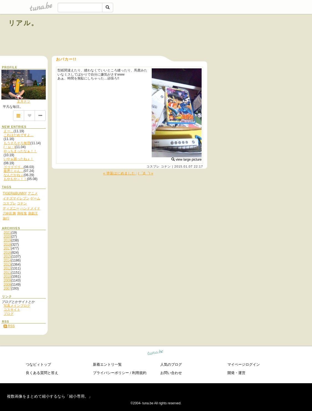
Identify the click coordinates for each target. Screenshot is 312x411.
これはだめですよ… (19, 135)
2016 (7, 253)
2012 (7, 268)
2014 (7, 260)
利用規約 (139, 373)
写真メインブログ (17, 306)
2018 (7, 244)
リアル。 (23, 23)
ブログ (9, 314)
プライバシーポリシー (111, 373)
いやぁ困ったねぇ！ (19, 159)
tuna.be (155, 353)
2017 (7, 248)
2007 (7, 288)
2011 (7, 273)
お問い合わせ (171, 373)
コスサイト (12, 310)
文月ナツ (23, 101)
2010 (7, 276)
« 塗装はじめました (119, 173)
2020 (7, 236)
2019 (7, 240)
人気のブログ (171, 364)
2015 (7, 256)
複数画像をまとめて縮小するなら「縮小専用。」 (49, 396)
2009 (7, 280)
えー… (9, 131)
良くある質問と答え (42, 373)
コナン (166, 166)
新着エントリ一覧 (107, 364)
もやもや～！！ (15, 179)
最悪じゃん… (14, 171)
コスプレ (153, 166)
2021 (7, 233)
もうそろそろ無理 (17, 143)
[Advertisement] (240, 35)
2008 (7, 285)
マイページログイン (243, 364)
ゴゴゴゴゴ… (14, 167)
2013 (7, 264)
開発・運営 (236, 373)
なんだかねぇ (14, 175)
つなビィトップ (38, 364)
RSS (9, 326)
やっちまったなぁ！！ (20, 151)
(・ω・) (9, 147)
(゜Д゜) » (145, 173)
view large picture (186, 159)
